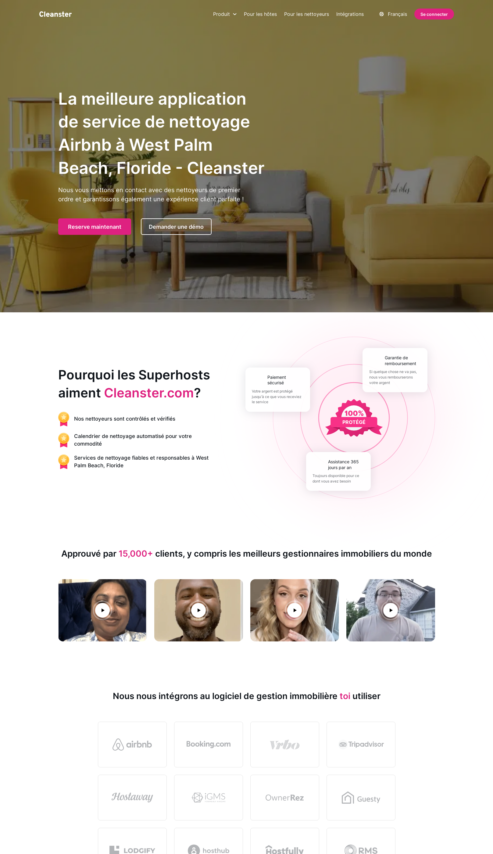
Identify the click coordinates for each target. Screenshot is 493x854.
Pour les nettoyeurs (306, 14)
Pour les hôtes (260, 14)
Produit (225, 14)
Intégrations (350, 14)
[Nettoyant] (55, 14)
